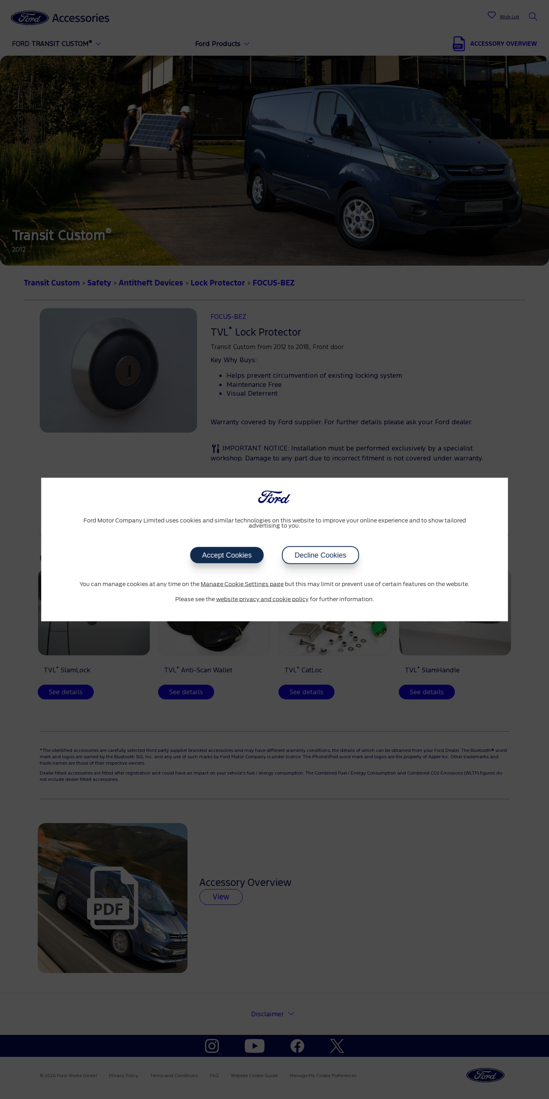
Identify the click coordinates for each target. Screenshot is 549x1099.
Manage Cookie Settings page (242, 584)
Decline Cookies (320, 555)
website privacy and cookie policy (262, 599)
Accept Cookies (226, 555)
